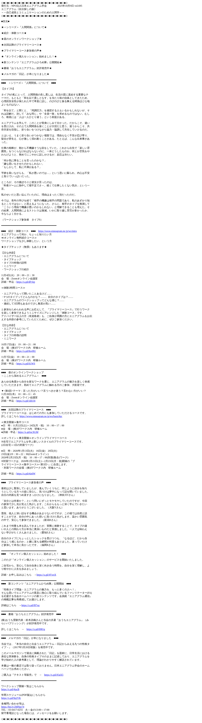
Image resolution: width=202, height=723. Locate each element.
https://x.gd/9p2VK (11, 698)
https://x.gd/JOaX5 (53, 674)
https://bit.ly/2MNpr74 (12, 706)
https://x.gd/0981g (36, 629)
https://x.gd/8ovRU (26, 351)
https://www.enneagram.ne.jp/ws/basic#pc (41, 416)
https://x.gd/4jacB (10, 689)
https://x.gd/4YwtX (46, 574)
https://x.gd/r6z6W (25, 473)
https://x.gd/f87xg (30, 605)
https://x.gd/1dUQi (25, 400)
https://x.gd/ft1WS (25, 363)
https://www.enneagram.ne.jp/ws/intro (57, 231)
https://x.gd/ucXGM (28, 432)
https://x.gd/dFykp (25, 282)
